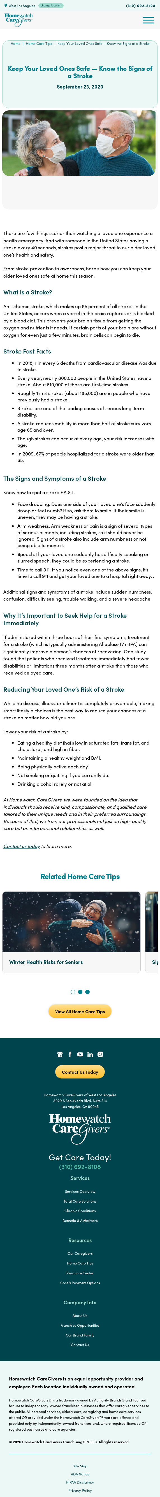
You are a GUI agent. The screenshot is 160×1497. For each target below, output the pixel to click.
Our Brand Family (80, 1335)
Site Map (80, 1465)
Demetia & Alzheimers (80, 1220)
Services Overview (80, 1191)
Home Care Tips (39, 43)
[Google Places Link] (60, 1055)
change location (51, 5)
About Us (80, 1315)
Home (15, 43)
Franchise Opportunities (80, 1325)
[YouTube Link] (80, 1055)
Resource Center (80, 1272)
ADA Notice (80, 1474)
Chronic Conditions (80, 1210)
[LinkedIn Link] (90, 1055)
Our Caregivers (80, 1253)
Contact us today (21, 846)
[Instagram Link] (100, 1055)
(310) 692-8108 (141, 5)
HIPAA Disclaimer (80, 1482)
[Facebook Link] (70, 1055)
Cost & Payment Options (80, 1282)
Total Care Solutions (80, 1201)
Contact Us (80, 1344)
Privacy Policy (80, 1490)
